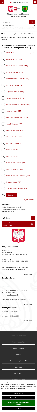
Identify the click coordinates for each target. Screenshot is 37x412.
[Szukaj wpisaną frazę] (32, 22)
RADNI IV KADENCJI (27, 34)
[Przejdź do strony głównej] (18, 12)
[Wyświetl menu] (35, 2)
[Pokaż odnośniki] (2, 2)
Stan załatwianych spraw (18, 336)
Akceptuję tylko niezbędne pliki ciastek (18, 403)
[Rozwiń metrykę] (11, 195)
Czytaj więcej (18, 393)
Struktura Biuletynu (18, 348)
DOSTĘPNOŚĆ (18, 373)
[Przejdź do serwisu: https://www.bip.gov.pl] (18, 2)
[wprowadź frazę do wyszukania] (16, 22)
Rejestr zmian (18, 367)
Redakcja (18, 354)
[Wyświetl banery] (33, 218)
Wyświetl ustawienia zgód (18, 398)
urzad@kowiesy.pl (12, 295)
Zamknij (18, 409)
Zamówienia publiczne (18, 342)
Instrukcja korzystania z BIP (18, 361)
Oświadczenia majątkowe (11, 34)
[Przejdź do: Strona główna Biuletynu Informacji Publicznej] (2, 33)
